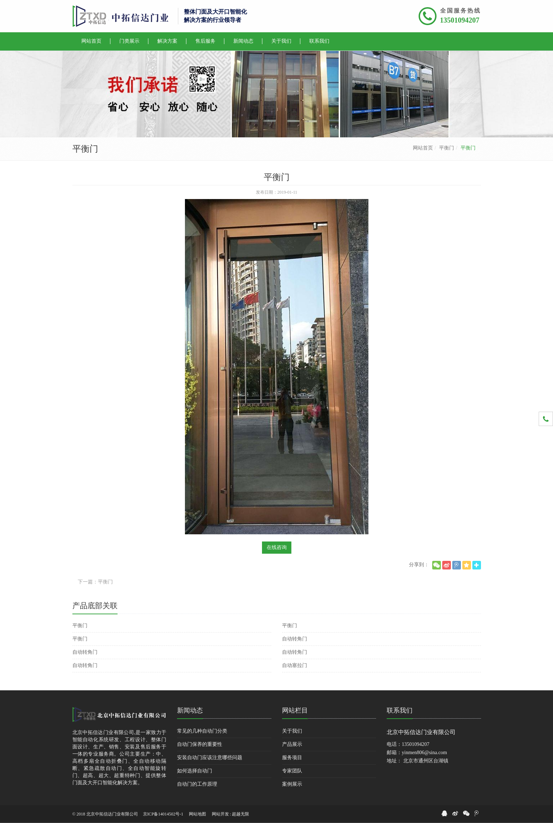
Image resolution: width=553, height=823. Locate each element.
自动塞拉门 (294, 665)
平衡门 (446, 148)
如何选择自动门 (194, 771)
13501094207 (460, 20)
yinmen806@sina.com (424, 752)
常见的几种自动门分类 (202, 731)
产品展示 (292, 744)
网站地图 (197, 814)
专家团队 (292, 771)
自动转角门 (294, 639)
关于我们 (292, 731)
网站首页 (423, 148)
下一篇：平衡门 (95, 582)
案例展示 (292, 784)
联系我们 (400, 710)
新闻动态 (190, 710)
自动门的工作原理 (197, 784)
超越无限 (240, 814)
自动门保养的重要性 (199, 744)
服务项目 (292, 757)
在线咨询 (277, 547)
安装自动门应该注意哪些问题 (209, 757)
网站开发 (220, 814)
